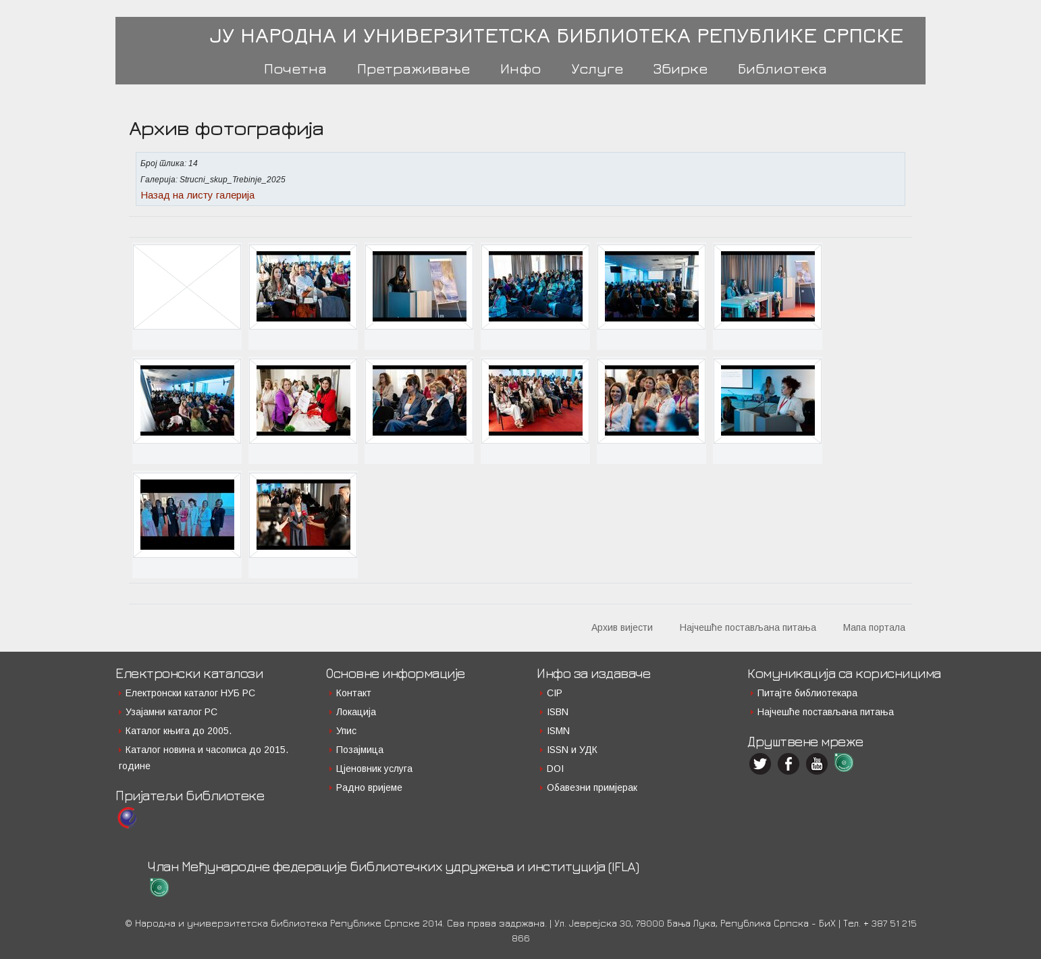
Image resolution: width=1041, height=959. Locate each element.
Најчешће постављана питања (748, 627)
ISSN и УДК (572, 749)
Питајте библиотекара (807, 693)
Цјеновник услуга (374, 768)
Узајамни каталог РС (171, 711)
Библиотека (782, 68)
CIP (554, 693)
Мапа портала (874, 627)
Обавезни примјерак (592, 787)
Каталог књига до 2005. (179, 730)
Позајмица (359, 749)
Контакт (353, 693)
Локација (356, 711)
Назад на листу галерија (197, 195)
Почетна (295, 68)
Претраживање (413, 68)
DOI (555, 768)
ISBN (557, 711)
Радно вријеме (369, 787)
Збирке (680, 68)
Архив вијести (622, 627)
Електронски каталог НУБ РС (190, 693)
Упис (346, 730)
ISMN (558, 730)
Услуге (597, 68)
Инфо (520, 68)
